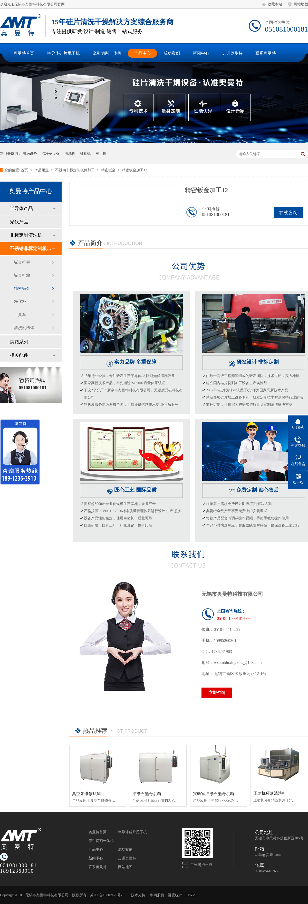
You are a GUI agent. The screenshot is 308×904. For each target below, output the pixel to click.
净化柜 (20, 301)
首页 (25, 170)
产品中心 (96, 849)
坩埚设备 (30, 153)
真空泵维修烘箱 (86, 793)
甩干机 (100, 153)
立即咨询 (217, 692)
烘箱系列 (19, 341)
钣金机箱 (22, 275)
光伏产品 (19, 221)
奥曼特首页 (98, 832)
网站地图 (301, 4)
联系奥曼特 (98, 867)
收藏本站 (275, 4)
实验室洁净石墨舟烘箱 (213, 793)
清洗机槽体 (24, 327)
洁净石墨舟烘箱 (146, 793)
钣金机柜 (22, 262)
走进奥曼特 (127, 858)
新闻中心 (96, 858)
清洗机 (69, 153)
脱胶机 (85, 153)
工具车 (20, 314)
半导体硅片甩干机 (132, 832)
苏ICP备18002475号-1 (107, 895)
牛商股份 (157, 895)
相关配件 (19, 355)
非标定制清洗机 (26, 235)
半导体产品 (21, 208)
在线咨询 (288, 212)
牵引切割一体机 (101, 841)
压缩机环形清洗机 (269, 793)
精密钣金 (109, 170)
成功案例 (125, 849)
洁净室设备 (51, 153)
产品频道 (42, 170)
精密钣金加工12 (134, 170)
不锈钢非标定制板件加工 (75, 170)
